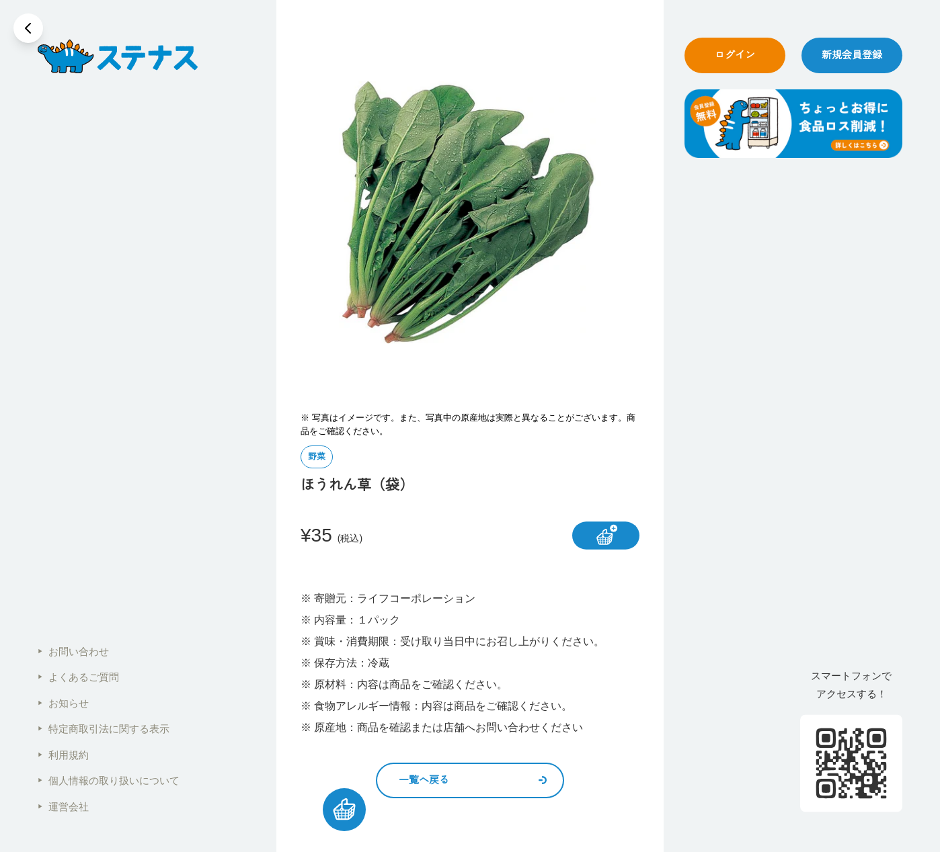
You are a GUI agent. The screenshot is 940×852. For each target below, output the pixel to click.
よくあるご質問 (78, 677)
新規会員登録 (852, 54)
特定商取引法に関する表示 (103, 728)
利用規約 (63, 755)
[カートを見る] (344, 809)
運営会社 (63, 806)
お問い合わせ (73, 651)
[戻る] (28, 28)
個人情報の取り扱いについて (109, 780)
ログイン (735, 54)
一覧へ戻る (473, 779)
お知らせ (63, 703)
